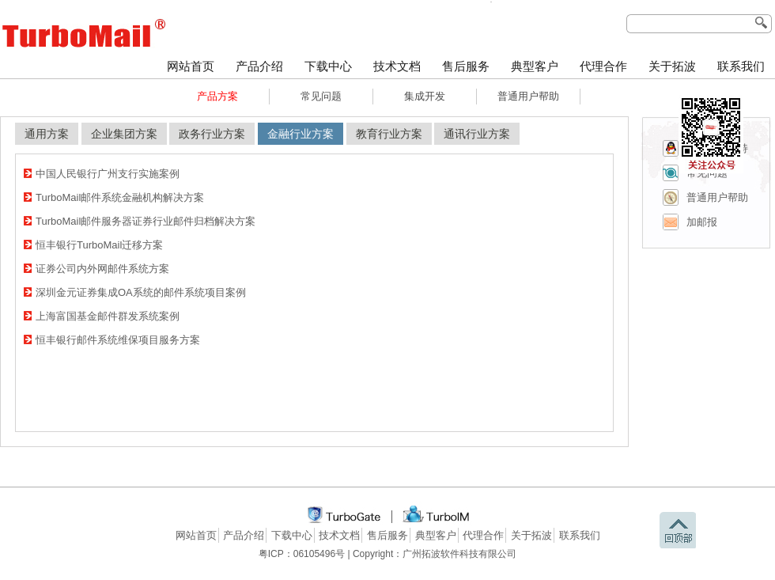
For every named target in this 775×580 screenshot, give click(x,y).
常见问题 (321, 96)
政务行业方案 (212, 133)
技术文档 (397, 66)
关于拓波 (672, 66)
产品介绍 (259, 66)
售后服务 (466, 66)
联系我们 (741, 66)
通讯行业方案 (477, 133)
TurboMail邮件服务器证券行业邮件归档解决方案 (145, 221)
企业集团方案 (124, 133)
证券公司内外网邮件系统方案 (102, 269)
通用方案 (47, 133)
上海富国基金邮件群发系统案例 (108, 316)
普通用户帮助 (528, 96)
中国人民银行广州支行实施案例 (108, 174)
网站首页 (190, 66)
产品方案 (217, 96)
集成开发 (424, 96)
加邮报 (701, 222)
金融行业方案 (300, 133)
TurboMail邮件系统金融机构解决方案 (120, 197)
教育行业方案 (389, 133)
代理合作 (603, 66)
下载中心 (328, 66)
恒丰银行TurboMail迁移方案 (99, 245)
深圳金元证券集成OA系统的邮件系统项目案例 (141, 292)
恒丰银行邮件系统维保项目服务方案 (118, 340)
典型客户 (534, 66)
